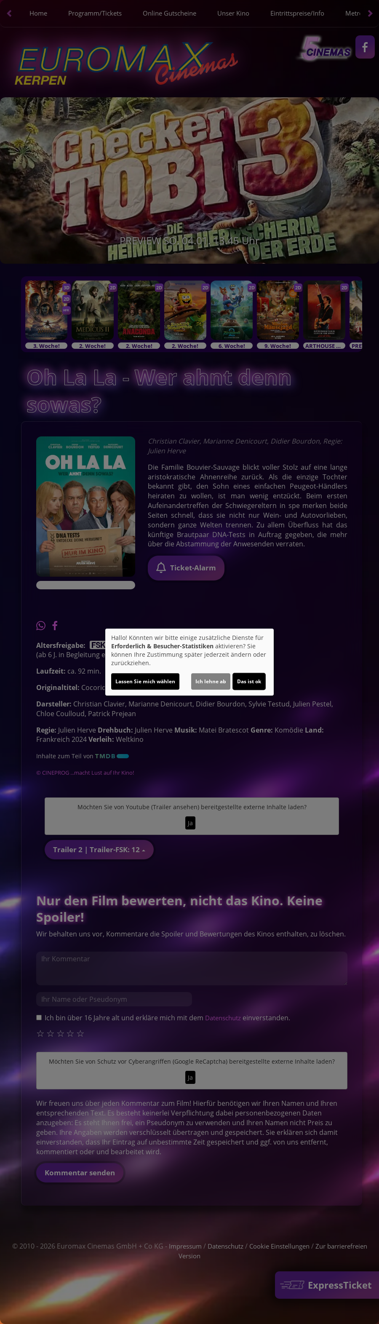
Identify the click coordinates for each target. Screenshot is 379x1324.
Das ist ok (249, 681)
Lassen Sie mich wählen (145, 681)
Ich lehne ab (210, 681)
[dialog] (189, 662)
